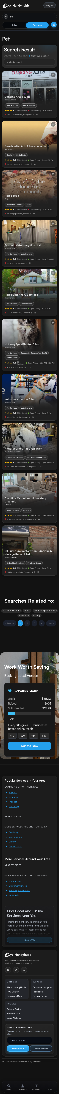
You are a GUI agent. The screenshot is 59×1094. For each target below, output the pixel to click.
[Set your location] (38, 56)
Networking (14, 895)
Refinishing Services (15, 563)
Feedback (38, 991)
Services (37, 25)
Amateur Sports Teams (45, 610)
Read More (29, 940)
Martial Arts (21, 155)
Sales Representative (19, 890)
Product (13, 801)
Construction (15, 846)
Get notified (18, 1048)
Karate (9, 155)
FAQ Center (13, 991)
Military (12, 841)
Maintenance (15, 837)
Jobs (14, 25)
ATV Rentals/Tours (11, 610)
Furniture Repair (34, 563)
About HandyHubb (16, 987)
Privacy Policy (40, 996)
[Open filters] (54, 25)
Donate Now (29, 746)
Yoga (28, 205)
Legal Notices (14, 1017)
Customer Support (42, 987)
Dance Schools (28, 105)
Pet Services (11, 254)
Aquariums (24, 615)
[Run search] (6, 16)
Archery (36, 615)
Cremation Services (14, 457)
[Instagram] (8, 970)
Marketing (14, 806)
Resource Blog (14, 996)
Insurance (14, 797)
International (15, 881)
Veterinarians (26, 254)
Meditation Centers (14, 205)
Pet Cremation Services (37, 457)
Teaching (13, 832)
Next (51, 623)
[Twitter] (16, 970)
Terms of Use (13, 1013)
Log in (49, 5)
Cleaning (27, 510)
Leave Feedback (41, 1048)
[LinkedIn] (24, 970)
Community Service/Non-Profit (34, 353)
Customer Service (18, 885)
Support (13, 792)
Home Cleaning (12, 510)
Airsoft (27, 610)
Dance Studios (12, 105)
